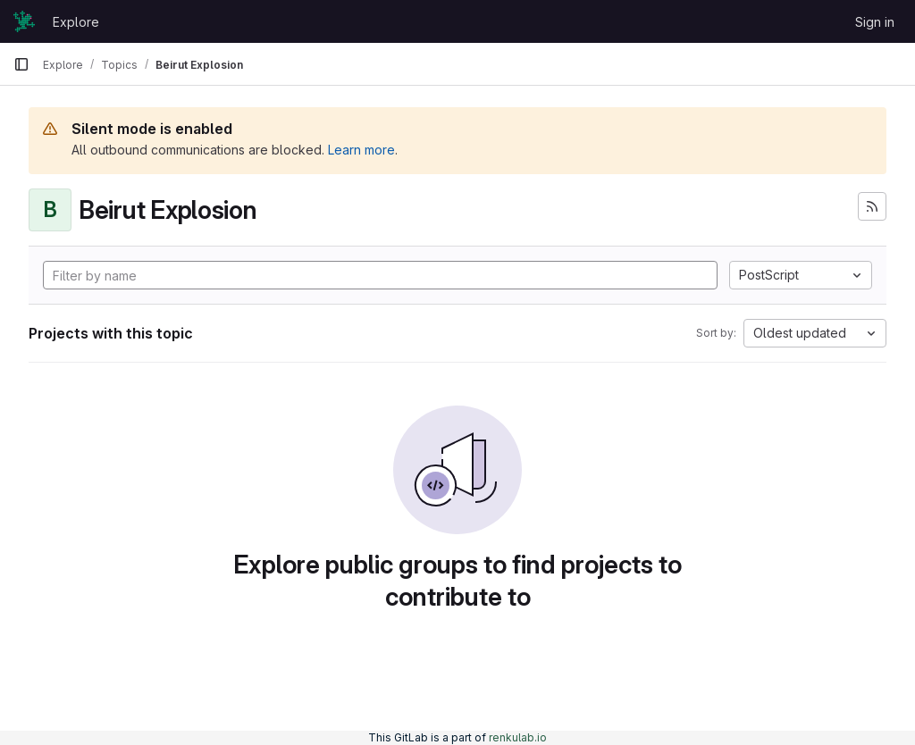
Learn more (361, 149)
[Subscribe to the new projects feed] (872, 206)
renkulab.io (518, 737)
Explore (76, 21)
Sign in (874, 21)
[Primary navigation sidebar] (21, 64)
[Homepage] (24, 21)
